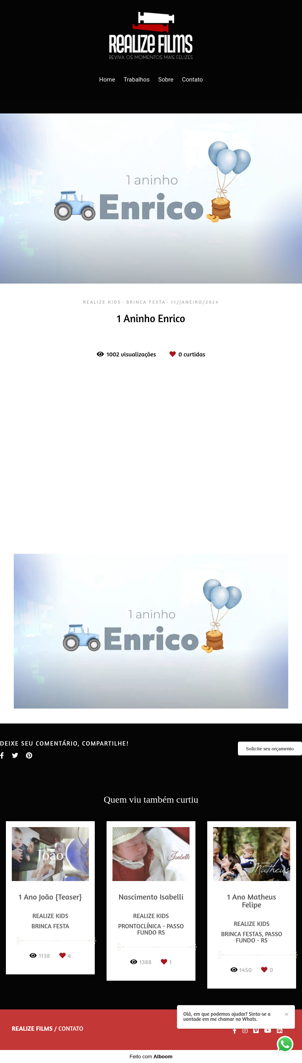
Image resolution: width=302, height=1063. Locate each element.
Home (107, 79)
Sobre (165, 79)
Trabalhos (136, 79)
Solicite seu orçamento (270, 748)
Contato (192, 79)
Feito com (150, 1056)
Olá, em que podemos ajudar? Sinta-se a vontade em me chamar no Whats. (227, 1016)
